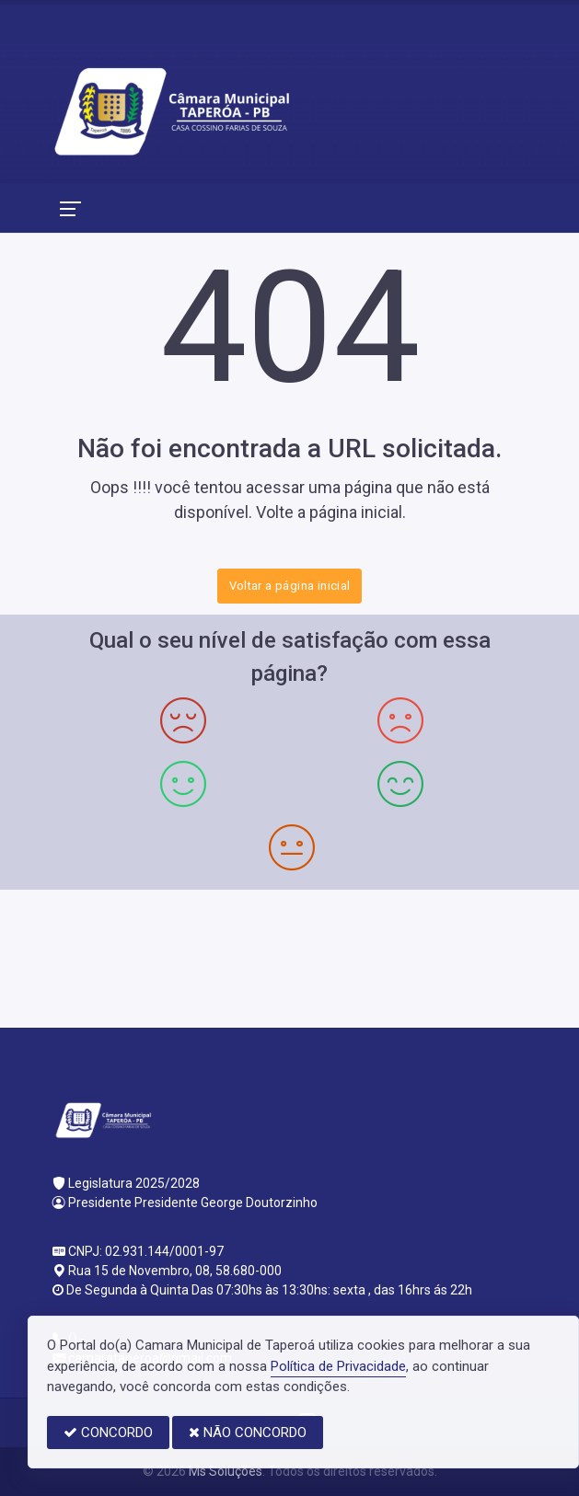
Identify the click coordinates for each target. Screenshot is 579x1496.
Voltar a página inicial (290, 586)
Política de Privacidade (338, 1366)
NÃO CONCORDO (248, 1432)
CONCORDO (108, 1432)
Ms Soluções (225, 1471)
